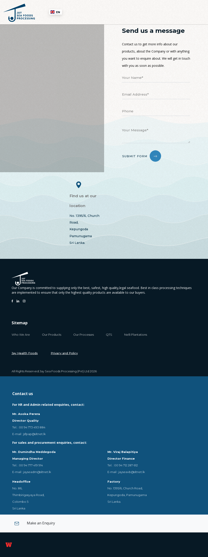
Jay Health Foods (25, 353)
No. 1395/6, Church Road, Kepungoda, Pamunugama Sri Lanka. (127, 494)
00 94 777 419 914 (31, 465)
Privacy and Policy (64, 353)
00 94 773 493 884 (32, 427)
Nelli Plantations (135, 334)
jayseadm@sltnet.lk (37, 472)
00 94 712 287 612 (126, 465)
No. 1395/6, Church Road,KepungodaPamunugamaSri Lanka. (84, 229)
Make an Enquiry (35, 523)
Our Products (51, 334)
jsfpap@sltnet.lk (34, 434)
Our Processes (83, 334)
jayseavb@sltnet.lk (131, 472)
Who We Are (21, 334)
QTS (109, 334)
